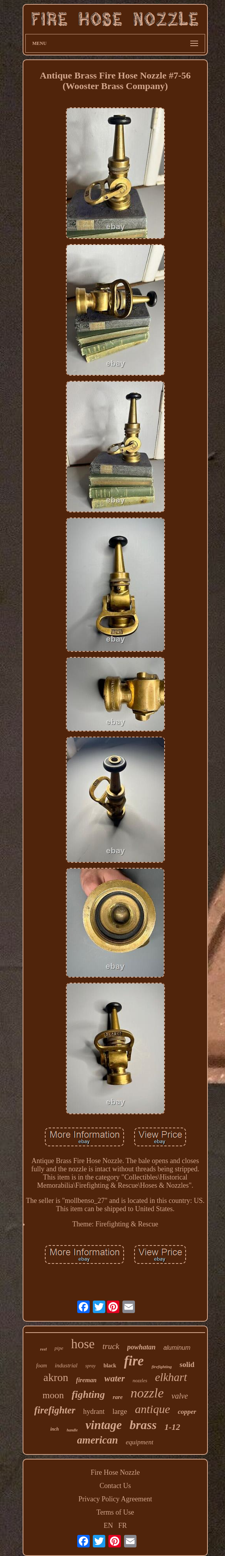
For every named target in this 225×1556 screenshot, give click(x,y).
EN (108, 1525)
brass (142, 1425)
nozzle (147, 1393)
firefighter (55, 1410)
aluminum (176, 1347)
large (119, 1411)
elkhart (171, 1377)
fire (134, 1361)
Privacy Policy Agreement (115, 1499)
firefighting (162, 1366)
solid (187, 1364)
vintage (103, 1425)
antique (152, 1409)
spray (90, 1366)
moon (53, 1395)
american (97, 1440)
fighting (88, 1394)
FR (122, 1525)
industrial (66, 1365)
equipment (140, 1442)
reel (43, 1349)
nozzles (140, 1380)
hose (83, 1344)
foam (41, 1366)
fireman (86, 1380)
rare (118, 1397)
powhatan (141, 1347)
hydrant (94, 1411)
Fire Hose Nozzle (115, 1472)
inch (54, 1429)
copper (187, 1411)
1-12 (172, 1427)
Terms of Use (115, 1512)
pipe (59, 1348)
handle (72, 1430)
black (109, 1366)
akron (55, 1377)
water (115, 1378)
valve (180, 1396)
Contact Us (115, 1486)
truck (111, 1346)
